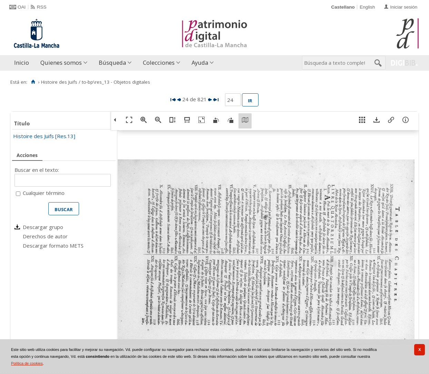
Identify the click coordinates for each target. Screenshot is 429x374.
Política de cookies (27, 363)
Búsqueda (112, 62)
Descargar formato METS (53, 245)
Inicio (21, 62)
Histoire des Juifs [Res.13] (44, 136)
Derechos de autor (45, 236)
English (367, 7)
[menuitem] (23, 63)
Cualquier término (44, 192)
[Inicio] (33, 82)
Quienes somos (61, 62)
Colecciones (159, 62)
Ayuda (200, 62)
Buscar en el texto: (36, 169)
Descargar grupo (43, 227)
